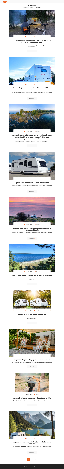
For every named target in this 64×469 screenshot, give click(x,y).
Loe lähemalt (32, 50)
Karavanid (37, 36)
